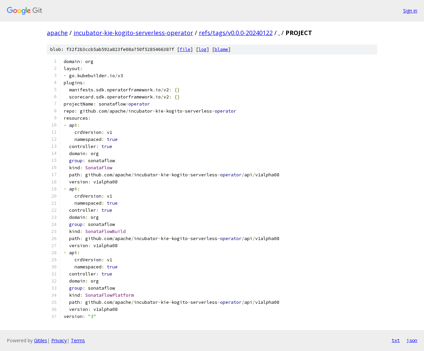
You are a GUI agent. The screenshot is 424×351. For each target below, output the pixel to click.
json (411, 340)
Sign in (410, 10)
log (203, 49)
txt (396, 340)
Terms (78, 340)
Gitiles (40, 340)
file (185, 49)
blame (221, 49)
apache (57, 33)
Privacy (59, 340)
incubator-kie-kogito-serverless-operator (133, 33)
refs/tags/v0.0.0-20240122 (236, 33)
